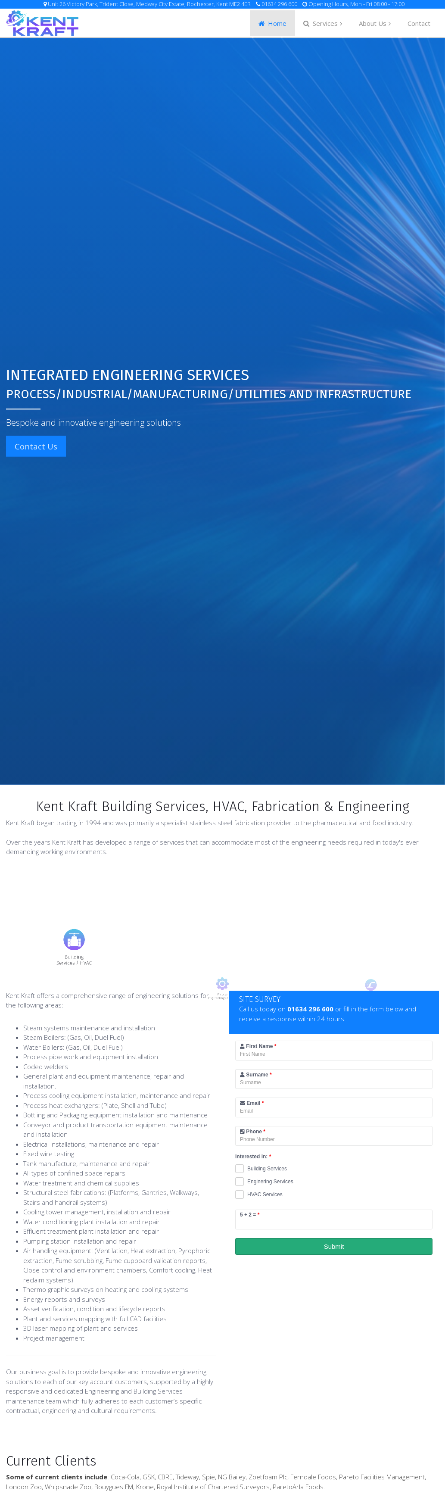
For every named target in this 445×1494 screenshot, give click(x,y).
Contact (419, 23)
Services (320, 23)
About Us (372, 23)
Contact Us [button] (30, 446)
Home (272, 23)
